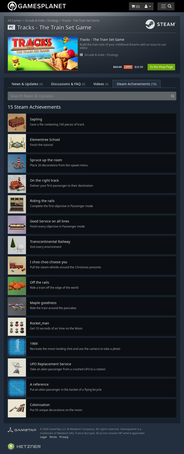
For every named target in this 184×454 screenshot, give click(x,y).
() (135, 6)
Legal (43, 437)
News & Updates (27, 84)
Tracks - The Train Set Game (80, 20)
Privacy (64, 437)
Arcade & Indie (35, 20)
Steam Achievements (136, 84)
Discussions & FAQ (68, 84)
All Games (14, 20)
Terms (53, 437)
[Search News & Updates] (88, 96)
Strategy (52, 20)
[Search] (172, 96)
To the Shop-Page (161, 67)
